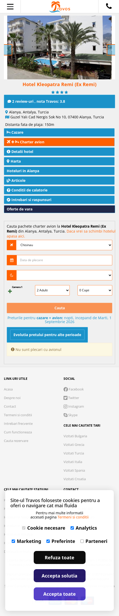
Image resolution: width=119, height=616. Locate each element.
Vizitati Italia (73, 461)
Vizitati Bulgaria (75, 436)
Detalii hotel (20, 151)
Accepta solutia (60, 576)
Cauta (59, 307)
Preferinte (60, 541)
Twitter (71, 397)
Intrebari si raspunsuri (29, 199)
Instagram (74, 406)
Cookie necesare (43, 528)
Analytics (84, 528)
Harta (14, 161)
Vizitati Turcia (74, 453)
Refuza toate (59, 557)
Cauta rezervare (16, 440)
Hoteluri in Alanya (23, 170)
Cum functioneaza (18, 432)
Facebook (74, 389)
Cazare (15, 132)
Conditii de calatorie (27, 190)
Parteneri (93, 541)
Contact (10, 406)
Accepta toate (59, 594)
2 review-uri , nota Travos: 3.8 (36, 101)
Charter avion (25, 141)
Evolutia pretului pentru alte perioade (47, 334)
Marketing (26, 541)
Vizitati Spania (74, 470)
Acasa (8, 389)
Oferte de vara (19, 209)
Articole (16, 180)
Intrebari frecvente (18, 423)
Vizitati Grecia (74, 444)
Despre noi (12, 397)
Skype (71, 415)
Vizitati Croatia (75, 479)
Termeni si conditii (18, 415)
